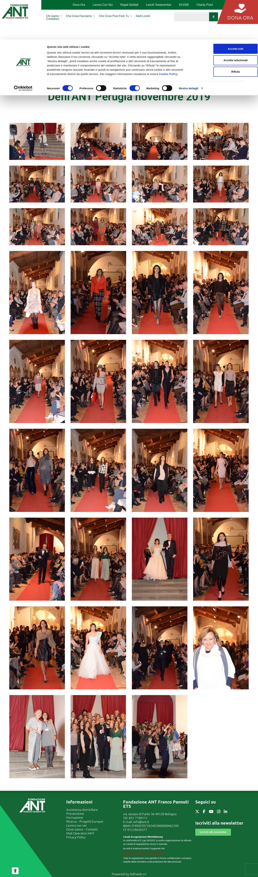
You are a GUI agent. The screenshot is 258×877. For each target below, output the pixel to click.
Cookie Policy (168, 34)
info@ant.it (141, 822)
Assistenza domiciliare (82, 809)
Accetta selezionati (219, 20)
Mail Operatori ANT (80, 833)
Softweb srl (138, 874)
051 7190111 (138, 818)
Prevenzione (75, 813)
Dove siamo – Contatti (82, 829)
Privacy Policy (76, 837)
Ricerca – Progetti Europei (84, 821)
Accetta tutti (219, 9)
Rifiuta (219, 32)
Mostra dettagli (188, 48)
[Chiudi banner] (252, 5)
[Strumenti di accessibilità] (15, 870)
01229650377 (137, 829)
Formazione (74, 817)
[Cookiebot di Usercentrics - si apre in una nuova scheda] (23, 49)
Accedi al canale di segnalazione (143, 853)
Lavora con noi (76, 825)
